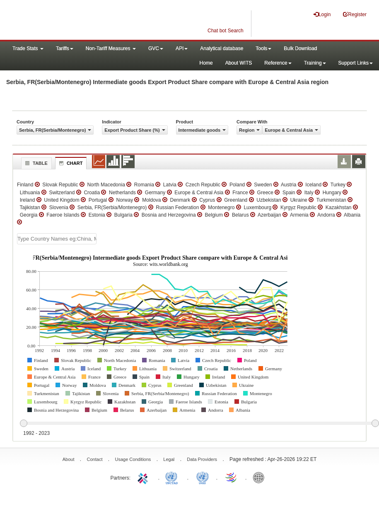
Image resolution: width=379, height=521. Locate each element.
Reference (277, 63)
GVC (155, 48)
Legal (168, 459)
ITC (144, 477)
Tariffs (64, 48)
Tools (263, 48)
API (182, 48)
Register (355, 14)
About (69, 459)
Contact (95, 459)
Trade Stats (27, 48)
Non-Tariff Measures (111, 48)
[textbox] (57, 238)
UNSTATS (202, 477)
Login (322, 14)
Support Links (355, 63)
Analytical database (221, 48)
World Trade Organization (231, 477)
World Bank (260, 477)
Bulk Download (300, 48)
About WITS (238, 63)
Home (206, 63)
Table (35, 163)
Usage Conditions (133, 459)
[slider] (199, 423)
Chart (70, 163)
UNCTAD (173, 477)
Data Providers (202, 459)
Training (315, 63)
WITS (83, 20)
